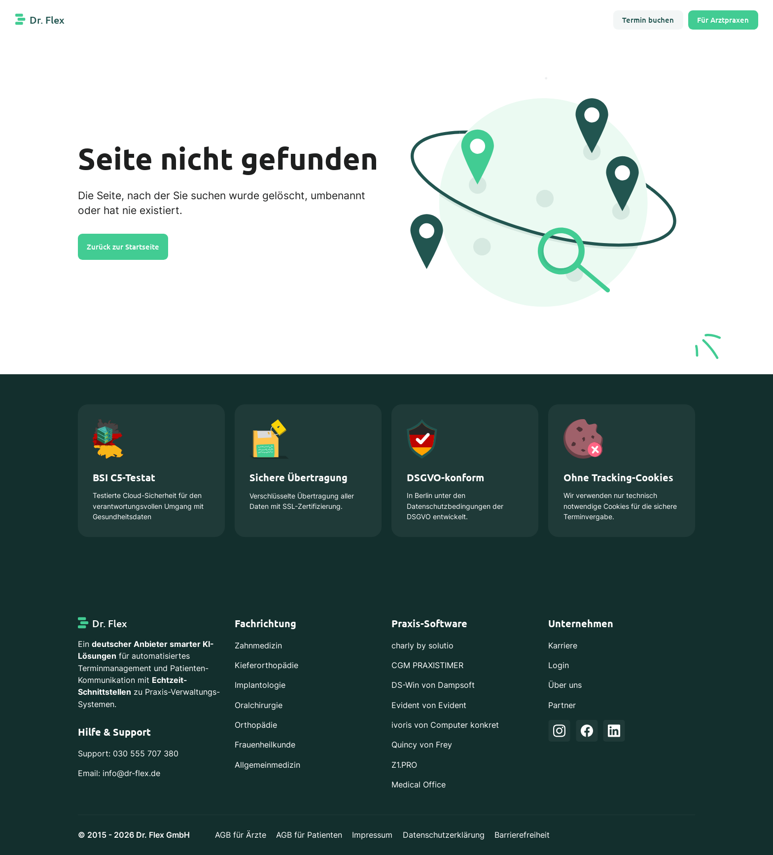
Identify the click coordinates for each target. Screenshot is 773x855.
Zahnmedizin (258, 645)
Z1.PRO (404, 765)
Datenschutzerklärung (444, 835)
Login (558, 665)
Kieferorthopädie (266, 665)
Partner (562, 705)
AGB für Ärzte (240, 835)
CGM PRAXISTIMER (427, 665)
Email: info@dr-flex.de (119, 773)
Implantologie (260, 685)
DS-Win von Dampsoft (433, 685)
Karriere (562, 645)
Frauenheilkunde (265, 744)
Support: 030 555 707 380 (128, 753)
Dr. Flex (47, 19)
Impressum (372, 835)
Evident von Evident (428, 705)
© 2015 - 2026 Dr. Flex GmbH (134, 835)
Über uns (565, 685)
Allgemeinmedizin (267, 765)
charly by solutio (422, 645)
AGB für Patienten (309, 835)
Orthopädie (256, 725)
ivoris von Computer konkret (445, 725)
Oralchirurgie (258, 705)
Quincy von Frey (421, 744)
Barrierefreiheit (522, 835)
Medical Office (418, 784)
